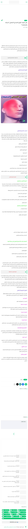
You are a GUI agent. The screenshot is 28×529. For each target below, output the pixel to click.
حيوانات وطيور (22, 514)
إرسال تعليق (23, 421)
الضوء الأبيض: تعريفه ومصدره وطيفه (13, 496)
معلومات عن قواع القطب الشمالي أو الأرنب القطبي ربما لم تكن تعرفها (10, 482)
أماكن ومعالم (14, 510)
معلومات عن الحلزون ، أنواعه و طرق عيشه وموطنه (11, 486)
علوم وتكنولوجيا (6, 516)
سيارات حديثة (6, 514)
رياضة (13, 514)
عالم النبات (15, 516)
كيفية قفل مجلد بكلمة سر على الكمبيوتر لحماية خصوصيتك (12, 472)
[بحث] (1, 2)
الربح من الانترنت (22, 510)
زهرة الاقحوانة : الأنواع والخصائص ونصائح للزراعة (11, 461)
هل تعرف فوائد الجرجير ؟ (15, 491)
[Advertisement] (14, 12)
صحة (25, 20)
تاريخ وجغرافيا (5, 510)
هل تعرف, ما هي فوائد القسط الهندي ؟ (13, 466)
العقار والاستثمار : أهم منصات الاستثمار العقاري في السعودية (11, 457)
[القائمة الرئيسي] (26, 2)
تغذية (5, 512)
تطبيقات (22, 512)
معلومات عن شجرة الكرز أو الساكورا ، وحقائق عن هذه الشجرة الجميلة (11, 502)
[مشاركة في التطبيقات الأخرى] (14, 384)
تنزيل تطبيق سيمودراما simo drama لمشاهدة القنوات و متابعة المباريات (10, 477)
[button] (23, 384)
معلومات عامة (14, 518)
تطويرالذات (13, 512)
